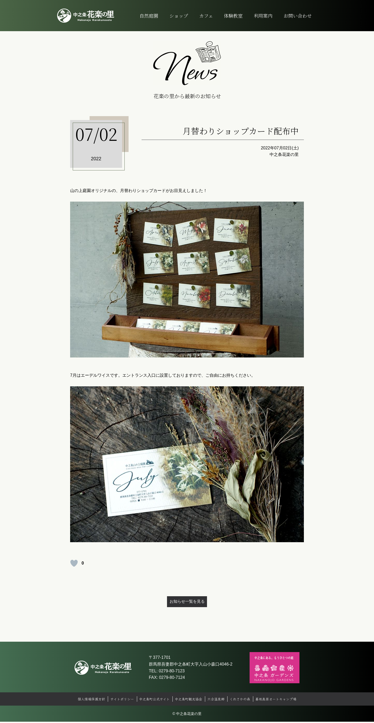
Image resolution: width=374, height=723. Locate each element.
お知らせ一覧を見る (187, 602)
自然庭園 (148, 15)
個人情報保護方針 (86, 700)
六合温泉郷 (217, 700)
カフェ (206, 15)
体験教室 (233, 15)
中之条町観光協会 (188, 700)
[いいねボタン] (74, 563)
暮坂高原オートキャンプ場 (280, 700)
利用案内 (263, 15)
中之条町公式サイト (152, 700)
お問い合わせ (298, 15)
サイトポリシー (118, 700)
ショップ (178, 15)
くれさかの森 (242, 700)
